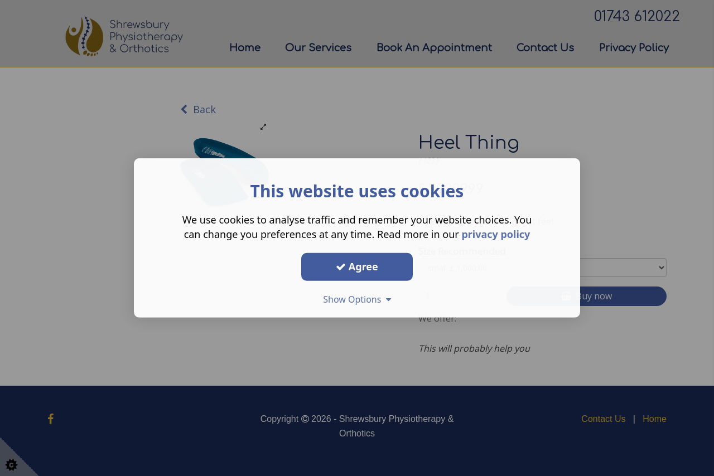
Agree (357, 266)
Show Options (357, 299)
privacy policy (495, 234)
